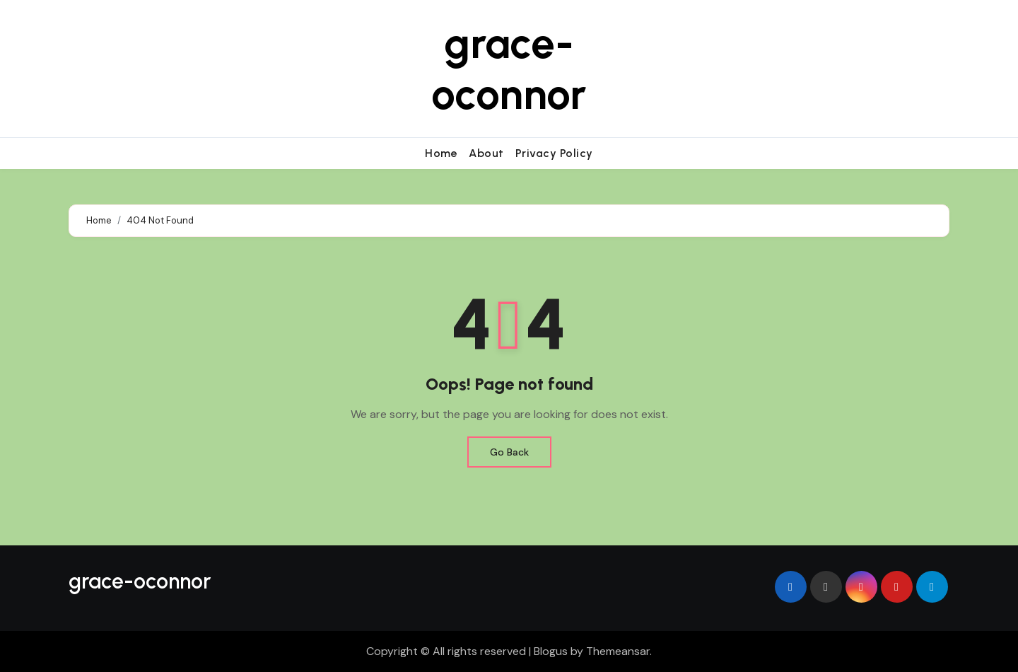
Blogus (551, 651)
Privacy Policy (554, 153)
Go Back (509, 452)
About (486, 153)
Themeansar (618, 651)
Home (441, 153)
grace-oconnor (508, 69)
